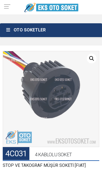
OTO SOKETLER (25, 29)
